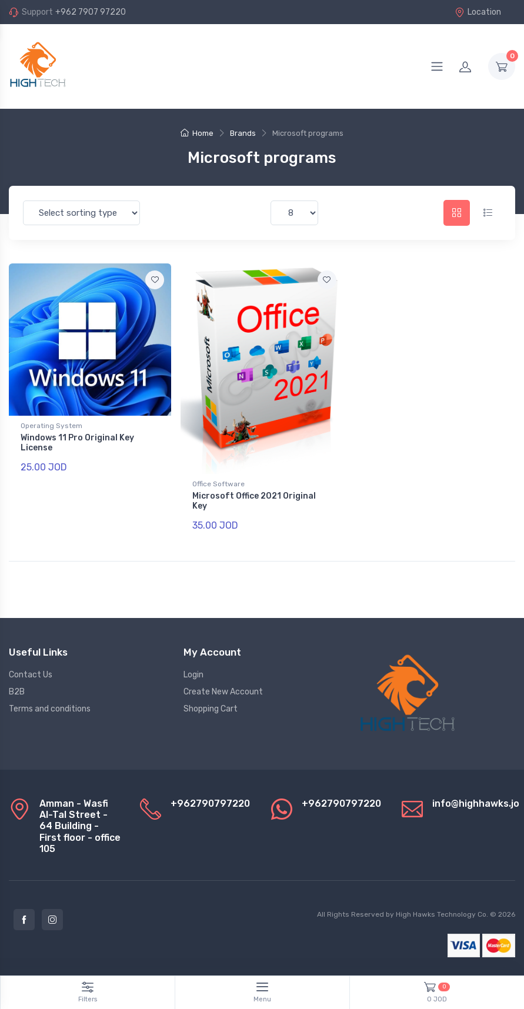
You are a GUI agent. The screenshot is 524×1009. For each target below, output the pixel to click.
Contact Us (30, 675)
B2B (17, 692)
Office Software (218, 484)
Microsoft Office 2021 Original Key (254, 501)
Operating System (51, 426)
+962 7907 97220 (90, 12)
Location (478, 12)
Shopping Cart (210, 709)
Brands (243, 133)
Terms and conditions (50, 709)
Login (193, 675)
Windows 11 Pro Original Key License (77, 443)
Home (197, 133)
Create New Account (223, 692)
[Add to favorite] (154, 279)
